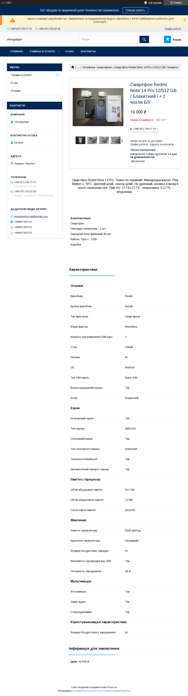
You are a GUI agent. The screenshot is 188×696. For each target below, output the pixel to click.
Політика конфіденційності (116, 690)
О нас (69, 51)
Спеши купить (135, 10)
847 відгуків (155, 2)
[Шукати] (144, 39)
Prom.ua (112, 687)
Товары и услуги (42, 51)
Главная (16, 51)
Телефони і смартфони (97, 67)
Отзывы (16, 90)
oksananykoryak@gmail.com (31, 216)
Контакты (88, 51)
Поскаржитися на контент (86, 690)
